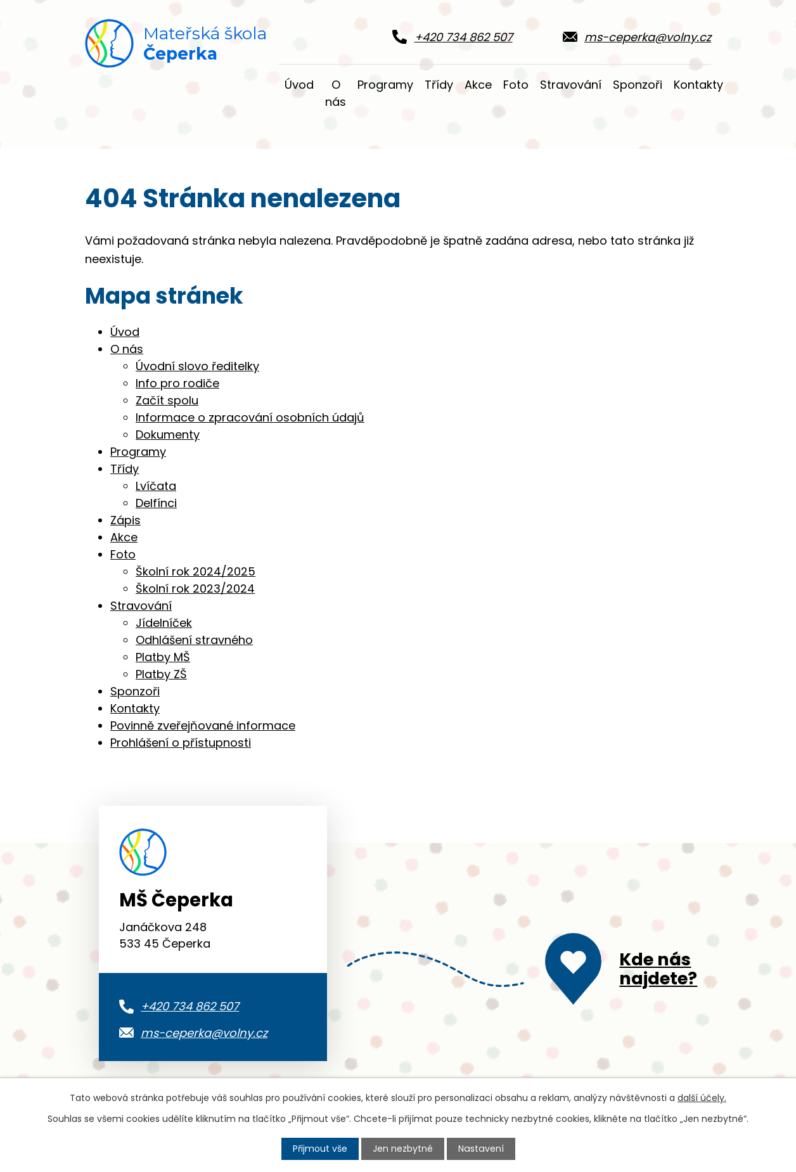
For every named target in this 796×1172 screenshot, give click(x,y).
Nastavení (481, 1148)
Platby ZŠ (161, 674)
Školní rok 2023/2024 (195, 588)
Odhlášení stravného (194, 640)
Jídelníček (164, 623)
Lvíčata (156, 486)
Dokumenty (168, 434)
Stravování (570, 85)
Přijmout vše (320, 1148)
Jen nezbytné (403, 1148)
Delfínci (156, 503)
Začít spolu (167, 400)
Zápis (125, 520)
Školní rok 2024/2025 (195, 571)
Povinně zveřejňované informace (202, 725)
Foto (516, 85)
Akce (478, 85)
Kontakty (698, 85)
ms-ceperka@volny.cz (204, 1033)
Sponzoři (637, 85)
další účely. (701, 1098)
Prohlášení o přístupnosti (180, 742)
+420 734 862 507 (190, 1006)
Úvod (299, 85)
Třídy (439, 85)
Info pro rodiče (177, 383)
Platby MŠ (163, 657)
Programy (385, 85)
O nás (335, 93)
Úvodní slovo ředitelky (197, 366)
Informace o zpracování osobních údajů (250, 417)
